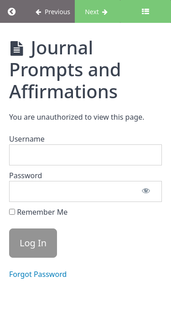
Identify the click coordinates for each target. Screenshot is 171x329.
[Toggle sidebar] (145, 11)
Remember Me (38, 212)
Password (25, 175)
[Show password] (146, 191)
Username (27, 139)
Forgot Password (38, 274)
